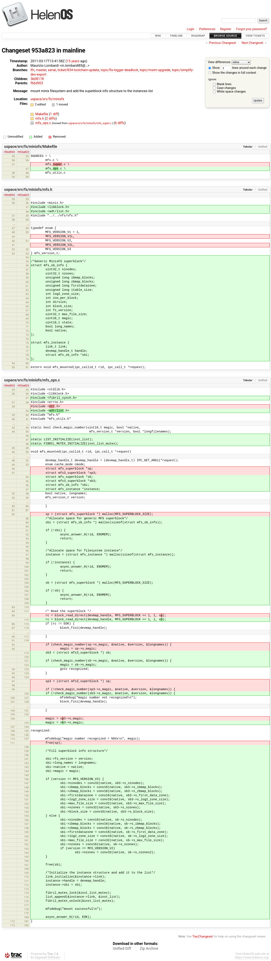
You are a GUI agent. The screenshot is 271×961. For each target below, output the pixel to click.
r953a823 (23, 152)
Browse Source (225, 35)
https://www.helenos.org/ (252, 957)
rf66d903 (9, 152)
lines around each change (244, 68)
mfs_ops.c (43, 123)
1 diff (54, 114)
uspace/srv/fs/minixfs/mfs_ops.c (32, 380)
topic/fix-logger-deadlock (119, 70)
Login (190, 29)
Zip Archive (149, 948)
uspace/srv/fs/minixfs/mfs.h (28, 189)
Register (225, 29)
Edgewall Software (47, 957)
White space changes (231, 91)
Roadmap (198, 35)
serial (52, 70)
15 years (73, 61)
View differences (219, 62)
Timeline (176, 35)
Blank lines (224, 84)
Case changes (226, 88)
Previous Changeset (222, 43)
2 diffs (50, 118)
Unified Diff (122, 948)
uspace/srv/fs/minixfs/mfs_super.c (89, 123)
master (41, 70)
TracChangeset (202, 936)
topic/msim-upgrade (155, 70)
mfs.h (40, 118)
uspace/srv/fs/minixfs (47, 99)
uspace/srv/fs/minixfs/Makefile (30, 146)
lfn (32, 70)
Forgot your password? (251, 29)
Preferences (207, 29)
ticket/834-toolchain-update (78, 70)
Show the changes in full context (232, 73)
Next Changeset (252, 43)
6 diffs (119, 123)
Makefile (42, 114)
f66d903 (36, 83)
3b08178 (37, 79)
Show (214, 68)
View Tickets (255, 35)
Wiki (158, 35)
